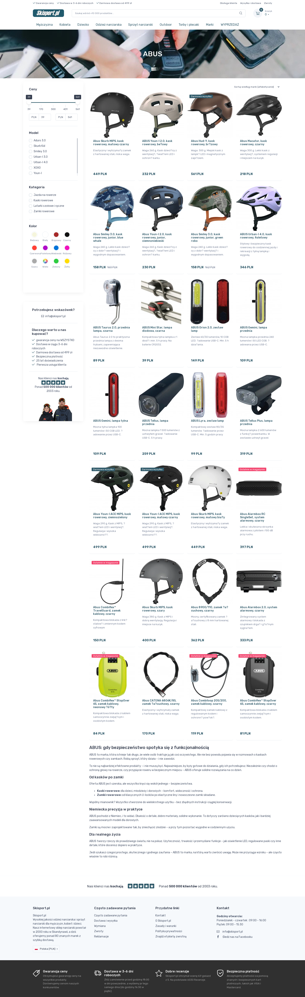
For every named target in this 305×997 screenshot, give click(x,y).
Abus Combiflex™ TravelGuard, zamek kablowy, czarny (107, 597)
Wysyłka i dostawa (250, 3)
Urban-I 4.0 (41, 162)
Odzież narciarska (109, 24)
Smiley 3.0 (40, 151)
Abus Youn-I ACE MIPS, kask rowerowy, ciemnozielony (112, 505)
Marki (210, 24)
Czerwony (34, 253)
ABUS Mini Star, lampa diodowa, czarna (157, 323)
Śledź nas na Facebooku (234, 918)
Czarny (67, 240)
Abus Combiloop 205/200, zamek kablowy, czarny (209, 686)
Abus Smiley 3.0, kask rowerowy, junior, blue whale (108, 235)
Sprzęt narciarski (140, 24)
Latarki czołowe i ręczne (49, 206)
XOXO (37, 167)
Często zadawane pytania (110, 896)
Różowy (67, 253)
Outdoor (166, 24)
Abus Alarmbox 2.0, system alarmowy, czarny (258, 595)
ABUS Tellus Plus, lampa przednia (256, 414)
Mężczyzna (44, 24)
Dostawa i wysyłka (105, 901)
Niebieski (56, 253)
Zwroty (268, 3)
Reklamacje (101, 917)
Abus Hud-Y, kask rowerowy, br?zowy (204, 142)
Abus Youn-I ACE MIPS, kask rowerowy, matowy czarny (161, 505)
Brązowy (56, 240)
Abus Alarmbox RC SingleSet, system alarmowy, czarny (252, 506)
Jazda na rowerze (45, 195)
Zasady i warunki (165, 907)
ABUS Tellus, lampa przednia (155, 414)
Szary (34, 266)
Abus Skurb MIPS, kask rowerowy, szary (157, 595)
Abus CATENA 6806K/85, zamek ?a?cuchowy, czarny (161, 686)
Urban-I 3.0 (41, 156)
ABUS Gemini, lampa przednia (253, 323)
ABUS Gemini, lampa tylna (110, 412)
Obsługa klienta (228, 3)
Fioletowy (45, 253)
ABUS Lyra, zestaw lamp (207, 412)
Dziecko (83, 24)
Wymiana (100, 907)
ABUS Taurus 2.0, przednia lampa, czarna (111, 323)
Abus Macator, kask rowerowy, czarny (253, 142)
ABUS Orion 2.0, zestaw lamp (207, 323)
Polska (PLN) (45, 929)
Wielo (45, 266)
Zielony (56, 266)
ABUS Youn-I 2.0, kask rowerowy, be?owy (157, 142)
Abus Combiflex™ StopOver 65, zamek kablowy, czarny (258, 686)
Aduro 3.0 (40, 140)
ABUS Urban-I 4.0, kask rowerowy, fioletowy (256, 233)
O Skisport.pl (163, 901)
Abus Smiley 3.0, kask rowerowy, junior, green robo (207, 235)
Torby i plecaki (189, 24)
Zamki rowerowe (44, 211)
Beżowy (34, 240)
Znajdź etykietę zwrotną (171, 917)
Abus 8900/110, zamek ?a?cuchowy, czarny (209, 595)
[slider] (29, 102)
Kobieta (65, 24)
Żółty (67, 266)
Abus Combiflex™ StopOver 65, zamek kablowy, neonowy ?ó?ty (111, 688)
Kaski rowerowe (43, 200)
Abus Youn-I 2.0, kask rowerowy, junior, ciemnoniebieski (157, 235)
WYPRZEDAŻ (230, 24)
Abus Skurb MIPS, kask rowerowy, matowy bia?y (208, 505)
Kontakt (160, 896)
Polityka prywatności (168, 912)
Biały (45, 240)
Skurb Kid (39, 146)
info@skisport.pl (230, 912)
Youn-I (38, 173)
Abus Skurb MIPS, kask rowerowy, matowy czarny (111, 142)
